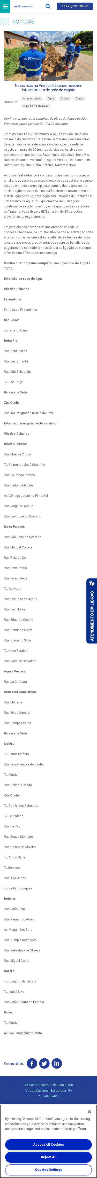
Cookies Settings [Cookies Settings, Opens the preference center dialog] (48, 1170)
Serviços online (75, 6)
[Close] (89, 1112)
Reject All (48, 1157)
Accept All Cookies (48, 1144)
